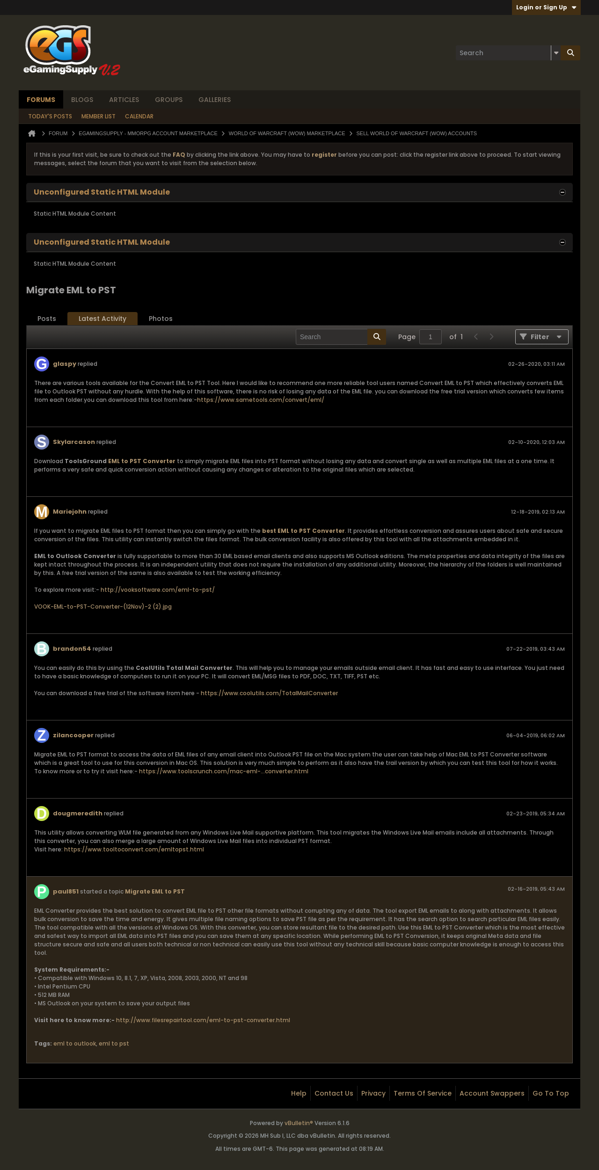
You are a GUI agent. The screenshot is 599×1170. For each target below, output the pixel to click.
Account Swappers (492, 1093)
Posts (46, 318)
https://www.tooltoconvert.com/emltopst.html (134, 849)
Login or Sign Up (546, 7)
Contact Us (333, 1093)
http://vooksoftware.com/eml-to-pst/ (158, 590)
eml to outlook (74, 1043)
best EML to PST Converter (303, 531)
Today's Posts (50, 116)
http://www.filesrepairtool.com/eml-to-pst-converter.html (203, 1020)
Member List (98, 116)
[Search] (508, 52)
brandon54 (72, 648)
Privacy (373, 1093)
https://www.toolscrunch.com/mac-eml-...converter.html (223, 771)
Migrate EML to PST (155, 891)
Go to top (551, 1093)
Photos (161, 318)
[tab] (46, 319)
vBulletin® (299, 1123)
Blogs (82, 99)
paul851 (66, 891)
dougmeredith (77, 813)
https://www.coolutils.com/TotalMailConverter (269, 693)
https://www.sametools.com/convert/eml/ (260, 400)
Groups (169, 99)
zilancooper (73, 735)
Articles (124, 99)
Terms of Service (423, 1093)
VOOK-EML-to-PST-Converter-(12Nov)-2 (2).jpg (103, 606)
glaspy (64, 363)
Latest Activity (102, 318)
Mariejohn (70, 511)
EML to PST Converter (141, 461)
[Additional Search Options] (556, 52)
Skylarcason (74, 441)
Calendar (139, 116)
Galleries (214, 99)
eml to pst (114, 1043)
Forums (41, 99)
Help (299, 1093)
